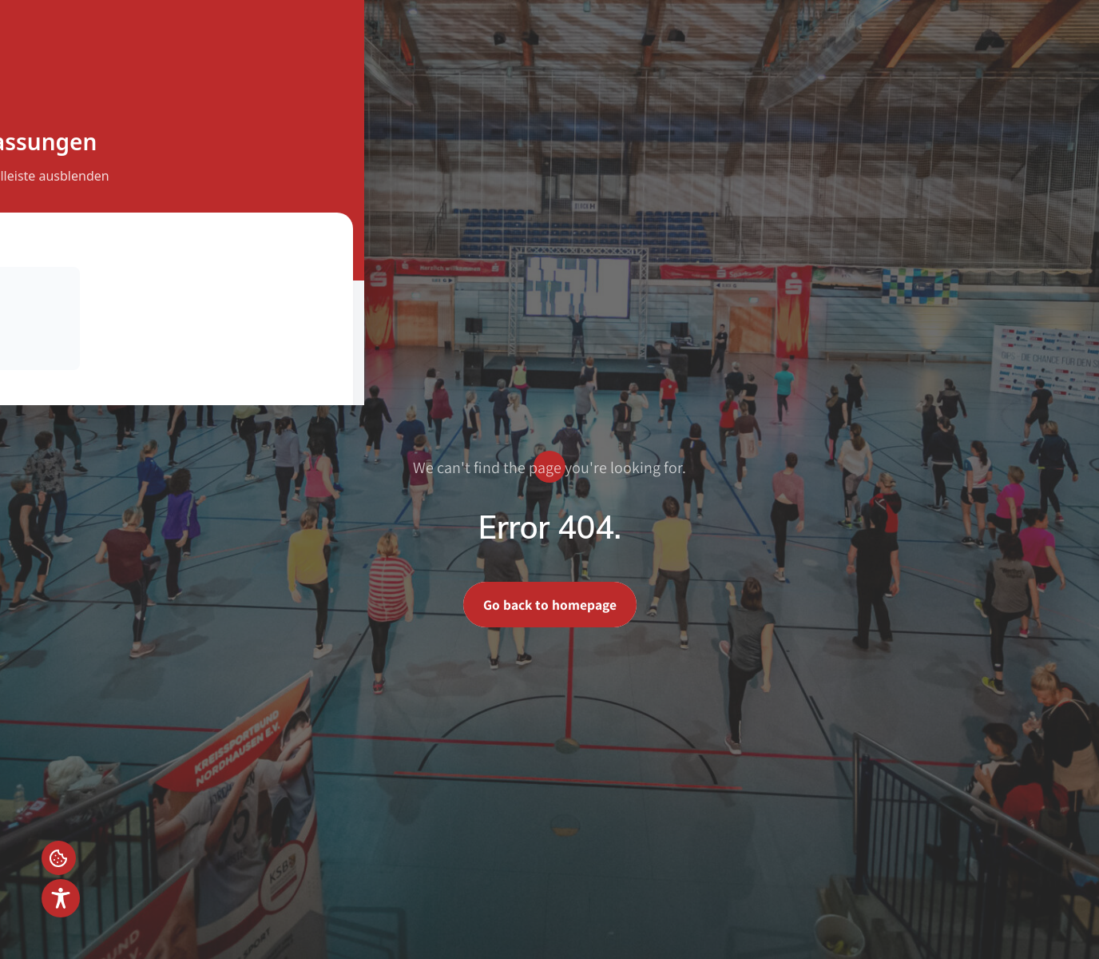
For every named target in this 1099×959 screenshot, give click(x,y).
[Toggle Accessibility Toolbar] (60, 898)
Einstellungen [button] (61, 856)
